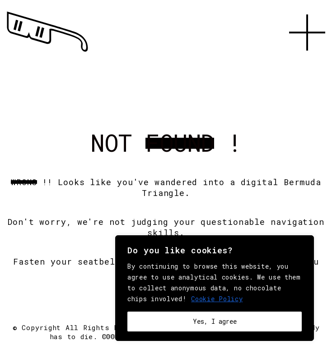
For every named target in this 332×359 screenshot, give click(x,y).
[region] (214, 288)
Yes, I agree (215, 321)
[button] (307, 61)
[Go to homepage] (47, 52)
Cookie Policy (217, 298)
